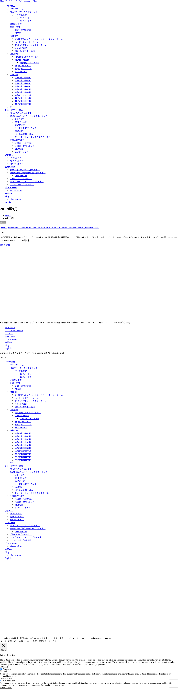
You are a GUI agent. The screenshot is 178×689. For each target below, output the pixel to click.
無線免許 (19, 130)
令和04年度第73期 (23, 86)
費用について (21, 121)
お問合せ (9, 342)
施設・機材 (15, 26)
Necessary (7, 669)
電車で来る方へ (17, 160)
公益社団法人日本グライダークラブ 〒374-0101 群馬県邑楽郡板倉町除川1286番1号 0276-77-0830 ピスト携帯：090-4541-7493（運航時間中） (67, 322)
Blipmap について (23, 65)
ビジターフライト (23, 151)
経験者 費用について (25, 145)
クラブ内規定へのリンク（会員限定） (27, 181)
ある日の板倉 (21, 47)
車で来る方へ (16, 157)
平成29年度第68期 (23, 101)
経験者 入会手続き (24, 142)
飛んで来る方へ (17, 163)
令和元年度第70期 (23, 95)
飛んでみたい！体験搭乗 (21, 113)
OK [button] (106, 638)
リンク (13, 107)
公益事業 (14, 53)
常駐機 (18, 32)
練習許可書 (20, 124)
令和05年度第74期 (23, 83)
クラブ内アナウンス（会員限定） (25, 169)
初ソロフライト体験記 (25, 50)
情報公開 (14, 74)
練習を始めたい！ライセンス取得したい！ (28, 116)
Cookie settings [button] (96, 638)
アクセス (9, 333)
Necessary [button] (4, 666)
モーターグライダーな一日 (26, 41)
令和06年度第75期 (23, 80)
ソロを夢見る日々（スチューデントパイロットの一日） (39, 38)
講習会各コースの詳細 (29, 62)
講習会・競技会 (22, 59)
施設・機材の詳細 (23, 29)
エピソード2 (25, 20)
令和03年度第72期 (23, 89)
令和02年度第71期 (23, 92)
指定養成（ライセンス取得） (28, 56)
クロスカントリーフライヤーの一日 (30, 44)
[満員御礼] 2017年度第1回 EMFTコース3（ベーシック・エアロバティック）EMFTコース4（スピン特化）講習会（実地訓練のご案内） (49, 228)
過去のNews (15, 199)
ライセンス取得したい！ (26, 127)
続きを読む (5, 245)
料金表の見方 (16, 190)
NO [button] (110, 638)
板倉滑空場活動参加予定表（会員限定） (27, 172)
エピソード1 (25, 17)
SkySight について (23, 68)
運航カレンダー (17, 23)
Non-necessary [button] (6, 678)
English (8, 348)
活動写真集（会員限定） (21, 178)
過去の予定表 (21, 175)
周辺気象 (19, 148)
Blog (7, 345)
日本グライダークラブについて (23, 12)
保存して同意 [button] (6, 688)
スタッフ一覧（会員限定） (22, 184)
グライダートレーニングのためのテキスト (33, 136)
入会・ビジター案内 (14, 330)
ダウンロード (11, 339)
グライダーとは (17, 9)
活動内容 (14, 35)
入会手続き (20, 119)
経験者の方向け (17, 139)
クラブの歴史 (21, 14)
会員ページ (10, 336)
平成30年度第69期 (23, 98)
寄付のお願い (21, 71)
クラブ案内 (10, 327)
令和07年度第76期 (23, 77)
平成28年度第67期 (23, 104)
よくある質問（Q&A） (25, 133)
